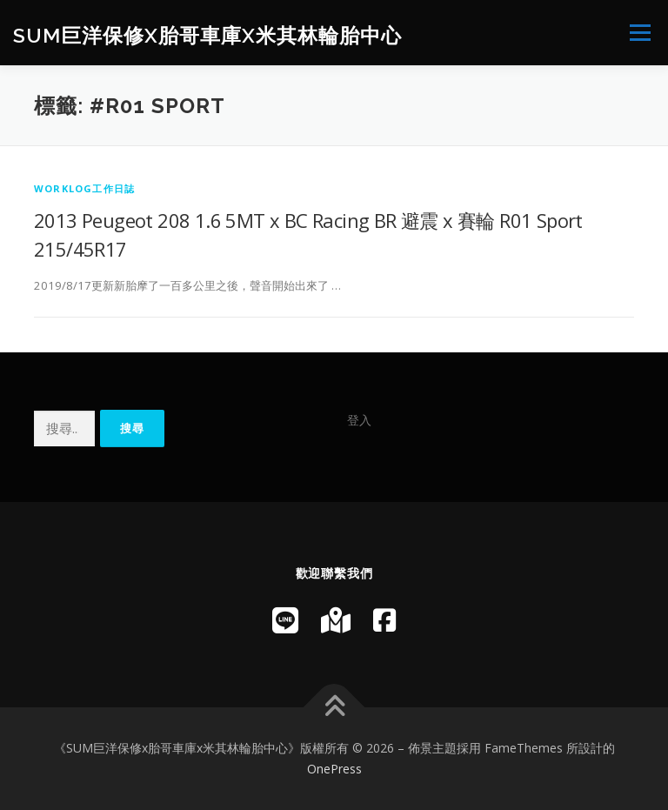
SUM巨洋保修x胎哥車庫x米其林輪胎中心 (207, 34)
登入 (359, 420)
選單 (638, 32)
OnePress (334, 768)
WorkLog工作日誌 (84, 188)
